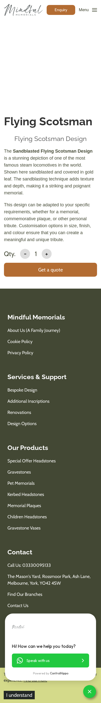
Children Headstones (27, 517)
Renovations (19, 412)
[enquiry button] (61, 9)
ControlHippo (59, 673)
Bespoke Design (22, 390)
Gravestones (19, 472)
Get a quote (50, 270)
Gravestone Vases (23, 528)
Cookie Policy (20, 341)
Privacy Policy (20, 352)
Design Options (21, 423)
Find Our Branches (24, 594)
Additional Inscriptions (28, 401)
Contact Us (17, 605)
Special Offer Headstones (31, 461)
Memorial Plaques (24, 505)
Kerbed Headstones (25, 494)
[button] (50, 660)
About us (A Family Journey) (33, 330)
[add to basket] (50, 270)
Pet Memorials (20, 483)
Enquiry (61, 9)
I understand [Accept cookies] (19, 695)
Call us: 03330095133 (29, 565)
